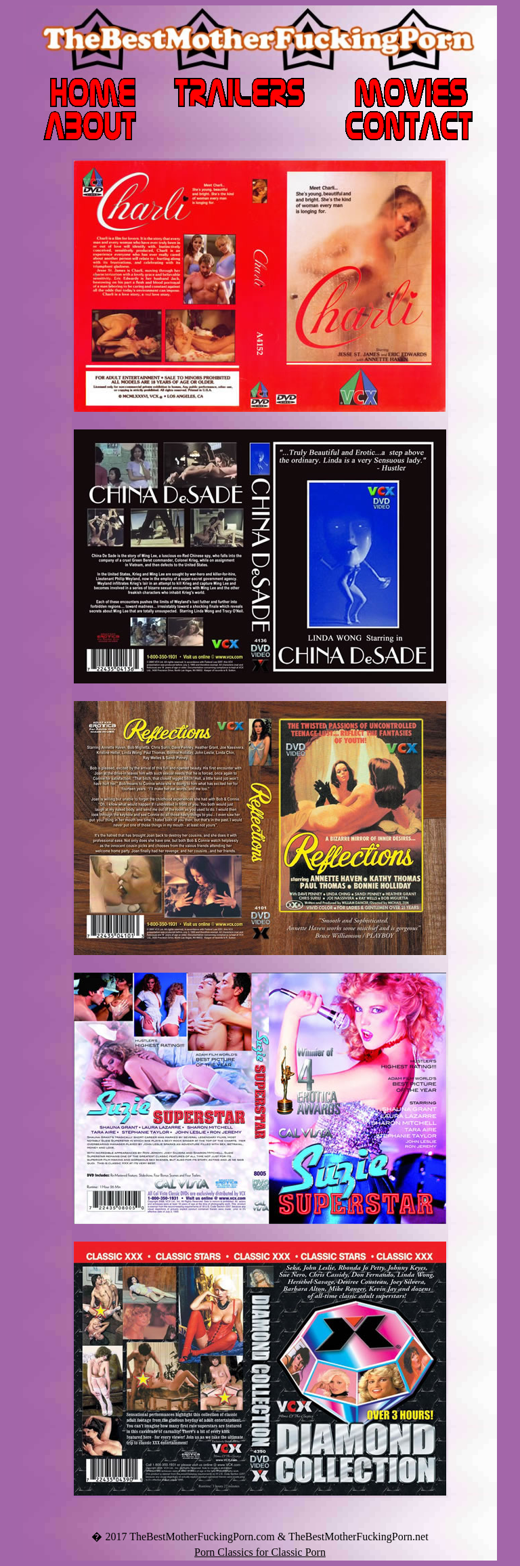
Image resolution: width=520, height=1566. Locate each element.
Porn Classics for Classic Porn (260, 1552)
